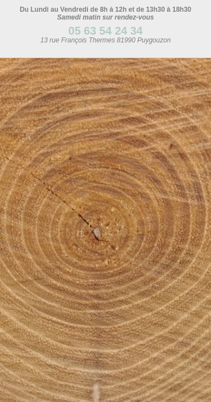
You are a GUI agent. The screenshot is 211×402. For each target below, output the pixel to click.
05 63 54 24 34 (105, 31)
